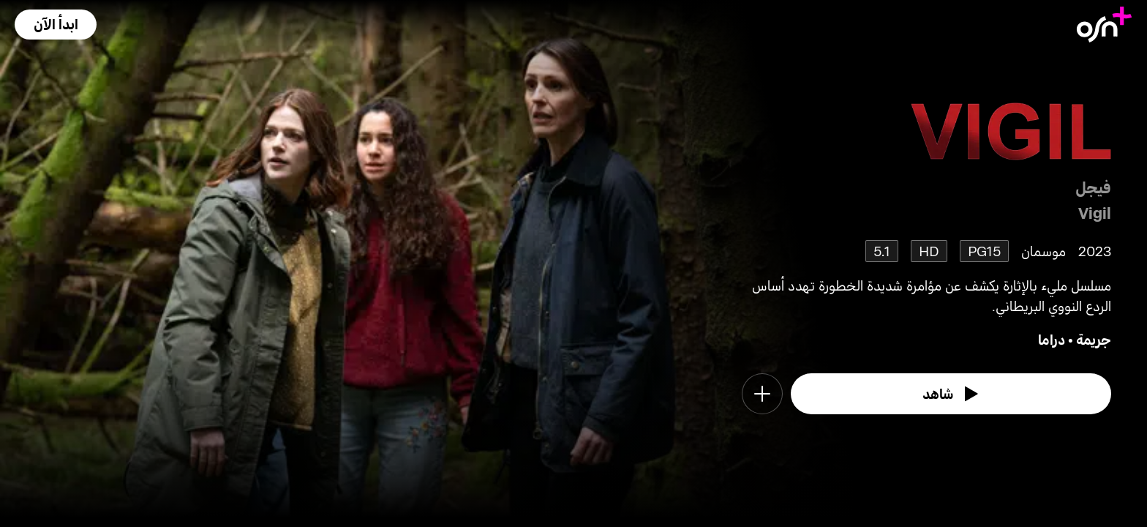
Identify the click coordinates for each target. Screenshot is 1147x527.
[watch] (951, 393)
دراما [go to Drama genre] (1051, 339)
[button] (56, 25)
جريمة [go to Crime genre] (1093, 339)
